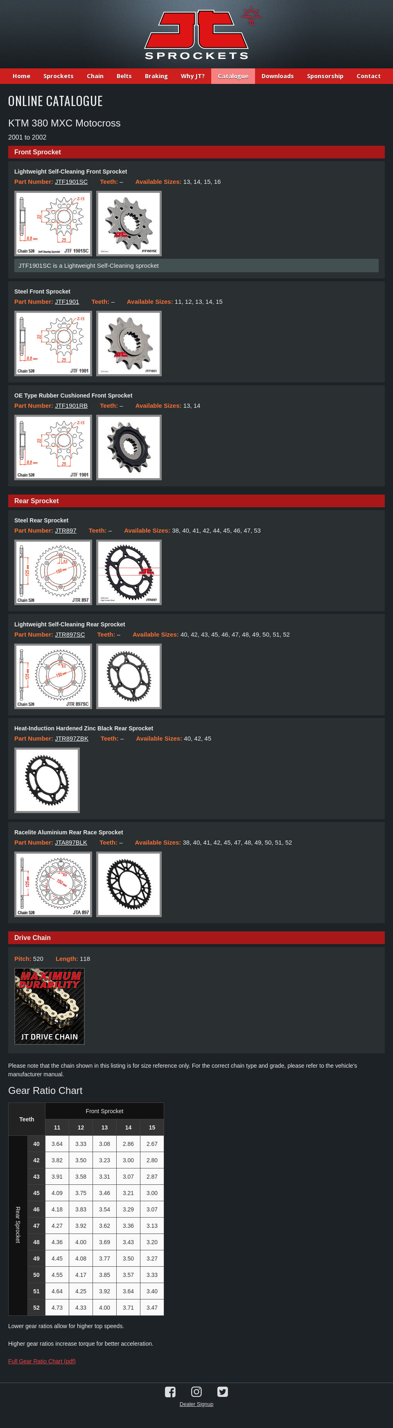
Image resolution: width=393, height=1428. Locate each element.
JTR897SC (70, 634)
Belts (124, 76)
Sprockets (58, 76)
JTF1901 (67, 301)
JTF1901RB (71, 405)
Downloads (278, 76)
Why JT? (193, 76)
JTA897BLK (71, 842)
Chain (95, 76)
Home (21, 76)
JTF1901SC (71, 181)
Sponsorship (325, 76)
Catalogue (233, 76)
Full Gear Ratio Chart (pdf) (42, 1361)
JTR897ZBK (71, 738)
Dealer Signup (196, 1404)
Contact (369, 76)
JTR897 (66, 530)
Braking (156, 76)
